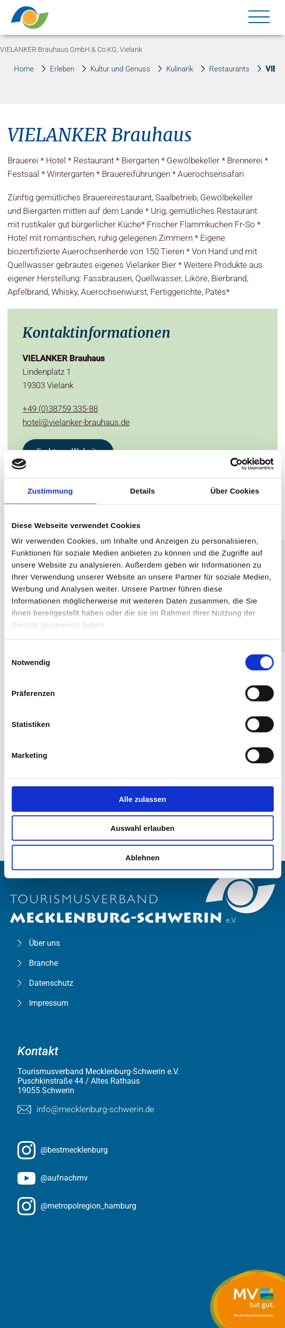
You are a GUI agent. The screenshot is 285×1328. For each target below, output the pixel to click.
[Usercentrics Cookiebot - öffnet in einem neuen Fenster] (230, 464)
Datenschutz (51, 983)
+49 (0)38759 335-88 (60, 409)
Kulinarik (179, 68)
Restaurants (229, 68)
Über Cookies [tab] (235, 490)
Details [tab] (142, 490)
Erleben (62, 68)
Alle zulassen (142, 798)
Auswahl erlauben (142, 828)
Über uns (44, 943)
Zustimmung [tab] (50, 490)
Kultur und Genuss (120, 68)
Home (24, 68)
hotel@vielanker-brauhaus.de (76, 422)
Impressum (48, 1003)
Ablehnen (142, 857)
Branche (43, 963)
